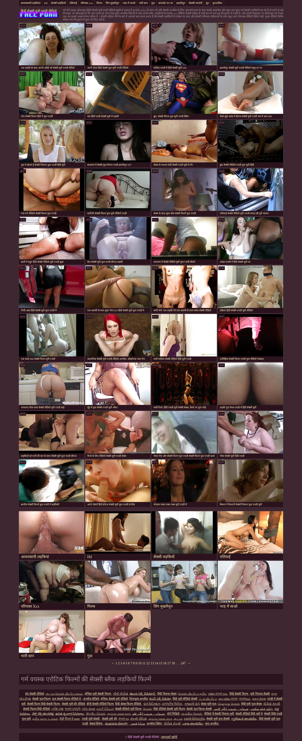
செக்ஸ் (147, 709)
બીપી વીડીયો (120, 693)
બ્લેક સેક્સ (88, 709)
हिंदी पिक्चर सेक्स (166, 693)
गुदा (153, 3)
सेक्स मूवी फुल (208, 704)
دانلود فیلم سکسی (261, 709)
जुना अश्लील (212, 723)
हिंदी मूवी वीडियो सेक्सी (185, 698)
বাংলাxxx (245, 698)
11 (143, 663)
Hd (45, 3)
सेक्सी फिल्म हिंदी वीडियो (36, 709)
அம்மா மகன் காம (119, 713)
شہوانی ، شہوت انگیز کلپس (243, 709)
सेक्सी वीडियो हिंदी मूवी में (249, 713)
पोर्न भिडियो (173, 713)
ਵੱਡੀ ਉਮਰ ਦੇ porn (70, 718)
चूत (207, 3)
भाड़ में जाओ (129, 3)
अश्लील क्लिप (154, 723)
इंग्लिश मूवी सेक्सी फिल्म (98, 693)
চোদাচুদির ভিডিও (172, 704)
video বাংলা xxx (218, 693)
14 (156, 663)
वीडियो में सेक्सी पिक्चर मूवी (219, 713)
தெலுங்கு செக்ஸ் (229, 704)
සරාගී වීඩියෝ (105, 709)
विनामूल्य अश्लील (138, 698)
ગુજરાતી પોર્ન (192, 704)
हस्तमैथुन (180, 3)
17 (169, 663)
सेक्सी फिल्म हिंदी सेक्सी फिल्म (44, 704)
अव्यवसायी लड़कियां (30, 3)
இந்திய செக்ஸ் (96, 713)
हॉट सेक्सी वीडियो (34, 693)
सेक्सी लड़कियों (58, 3)
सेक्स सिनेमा (96, 723)
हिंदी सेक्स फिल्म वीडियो (128, 704)
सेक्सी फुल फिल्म (41, 698)
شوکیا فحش (137, 723)
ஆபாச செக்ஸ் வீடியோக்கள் (64, 693)
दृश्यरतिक (217, 3)
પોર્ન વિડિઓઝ (151, 704)
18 (173, 663)
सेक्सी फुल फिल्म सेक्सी (199, 709)
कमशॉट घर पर (165, 3)
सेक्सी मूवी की (109, 718)
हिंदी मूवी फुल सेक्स (251, 704)
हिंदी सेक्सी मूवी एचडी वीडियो (39, 11)
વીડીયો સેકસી (271, 704)
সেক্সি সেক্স (57, 709)
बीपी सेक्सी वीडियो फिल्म (100, 704)
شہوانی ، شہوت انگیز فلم (148, 713)
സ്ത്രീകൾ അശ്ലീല (244, 718)
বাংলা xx (123, 718)
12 (148, 663)
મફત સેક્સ (259, 698)
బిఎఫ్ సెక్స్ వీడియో (160, 698)
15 (160, 663)
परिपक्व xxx (87, 3)
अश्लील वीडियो (91, 698)
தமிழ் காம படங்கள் (45, 718)
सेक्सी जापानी (195, 3)
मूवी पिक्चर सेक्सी (260, 693)
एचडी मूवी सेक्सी (91, 718)
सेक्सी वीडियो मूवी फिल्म (128, 709)
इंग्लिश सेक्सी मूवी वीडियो (114, 698)
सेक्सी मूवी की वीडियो (73, 704)
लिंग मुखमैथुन (112, 3)
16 (165, 663)
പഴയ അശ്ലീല (192, 723)
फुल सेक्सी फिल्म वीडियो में (67, 698)
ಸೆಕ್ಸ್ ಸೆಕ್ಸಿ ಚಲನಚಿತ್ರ (43, 713)
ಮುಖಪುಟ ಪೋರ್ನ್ (117, 723)
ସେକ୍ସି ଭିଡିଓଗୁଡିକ (194, 718)
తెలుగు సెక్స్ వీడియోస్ (143, 693)
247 (183, 663)
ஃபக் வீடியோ (208, 698)
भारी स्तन (143, 3)
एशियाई (73, 3)
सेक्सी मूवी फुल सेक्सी (218, 718)
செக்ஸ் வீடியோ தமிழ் (192, 693)
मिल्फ (99, 3)
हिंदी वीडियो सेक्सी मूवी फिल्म (169, 709)
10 (139, 663)
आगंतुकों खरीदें (169, 737)
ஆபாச (177, 718)
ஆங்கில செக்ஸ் (192, 713)
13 (152, 663)
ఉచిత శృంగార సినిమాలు (70, 713)
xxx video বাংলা (227, 698)
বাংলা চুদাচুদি (72, 709)
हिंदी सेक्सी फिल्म (239, 693)
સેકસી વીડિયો (138, 718)
